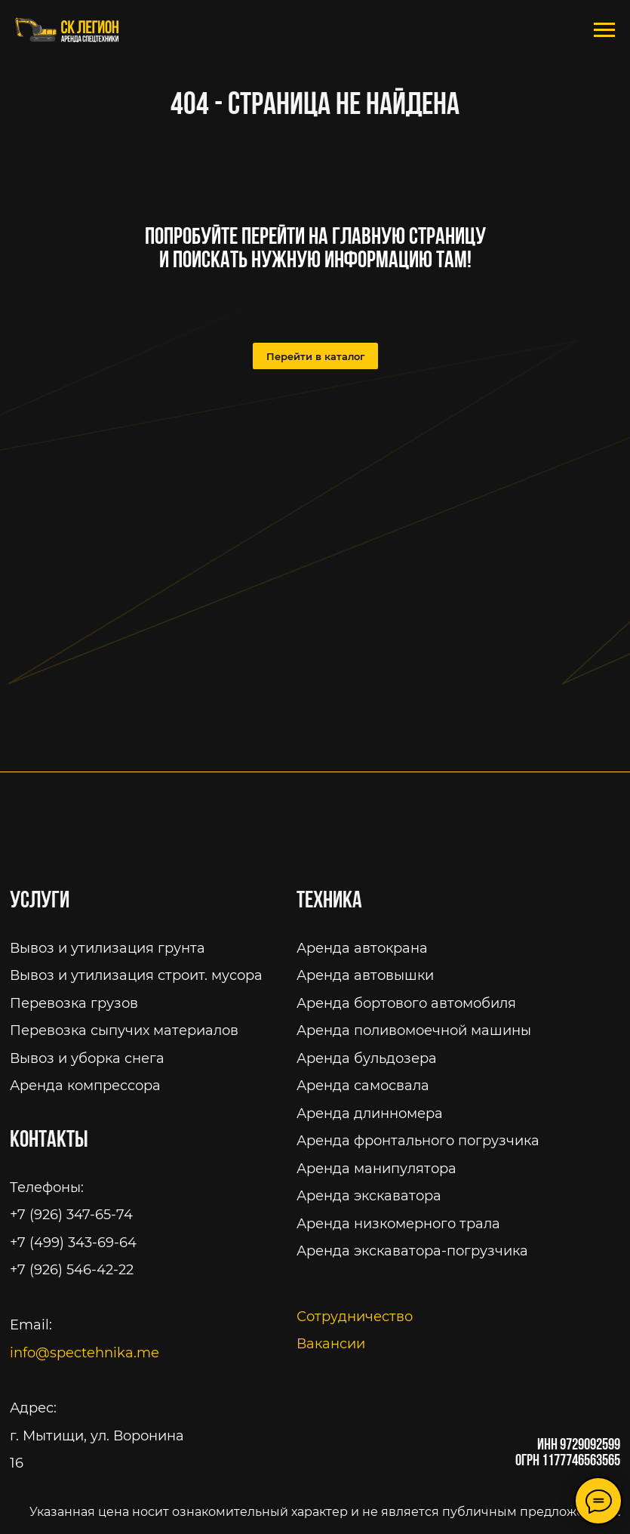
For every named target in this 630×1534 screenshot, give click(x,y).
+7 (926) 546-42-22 (72, 1269)
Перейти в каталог (315, 356)
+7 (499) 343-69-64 (73, 1242)
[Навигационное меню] (604, 30)
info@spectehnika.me (84, 1352)
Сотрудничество (355, 1316)
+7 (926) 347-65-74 (71, 1214)
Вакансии (331, 1343)
